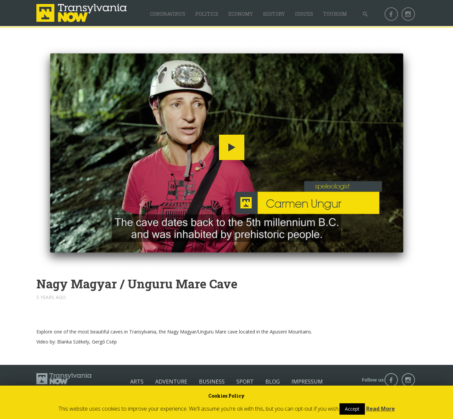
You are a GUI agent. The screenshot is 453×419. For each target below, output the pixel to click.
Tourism (335, 14)
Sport (245, 381)
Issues (304, 14)
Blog (272, 381)
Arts (137, 381)
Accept (352, 409)
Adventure (171, 381)
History (274, 14)
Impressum (307, 381)
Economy (240, 14)
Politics (206, 14)
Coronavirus (167, 14)
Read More (380, 408)
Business (212, 381)
